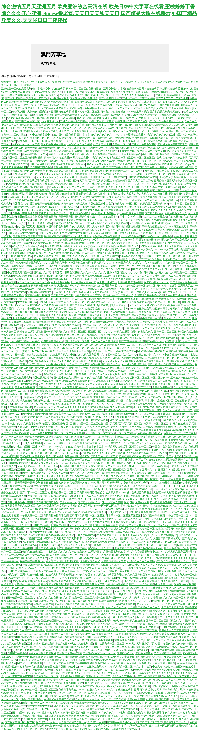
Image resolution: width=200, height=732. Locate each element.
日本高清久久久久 (119, 564)
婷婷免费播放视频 (111, 210)
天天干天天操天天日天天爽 (40, 147)
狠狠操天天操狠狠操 (181, 449)
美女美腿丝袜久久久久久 (181, 430)
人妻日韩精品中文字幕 (60, 558)
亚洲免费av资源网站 (74, 220)
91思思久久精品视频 (89, 115)
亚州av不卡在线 (68, 479)
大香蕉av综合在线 (90, 561)
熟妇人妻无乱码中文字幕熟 (159, 535)
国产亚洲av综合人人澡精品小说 (70, 706)
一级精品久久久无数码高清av (69, 292)
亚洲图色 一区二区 (158, 449)
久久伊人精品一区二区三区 (27, 174)
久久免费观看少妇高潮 (19, 486)
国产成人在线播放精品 (67, 512)
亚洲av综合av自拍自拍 (128, 161)
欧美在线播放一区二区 (27, 449)
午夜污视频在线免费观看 (59, 269)
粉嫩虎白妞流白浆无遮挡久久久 (63, 170)
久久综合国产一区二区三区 (150, 640)
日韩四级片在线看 (167, 285)
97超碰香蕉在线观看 (151, 246)
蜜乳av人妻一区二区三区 (86, 111)
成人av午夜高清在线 (114, 275)
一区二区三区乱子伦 (181, 699)
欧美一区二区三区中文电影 (134, 266)
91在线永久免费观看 (71, 390)
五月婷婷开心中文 (151, 256)
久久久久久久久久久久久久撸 (33, 282)
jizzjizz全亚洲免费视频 (141, 308)
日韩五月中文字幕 (48, 312)
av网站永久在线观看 (90, 361)
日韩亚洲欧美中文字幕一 (125, 729)
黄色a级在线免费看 (51, 683)
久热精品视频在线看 (59, 607)
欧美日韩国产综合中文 (55, 509)
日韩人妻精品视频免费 (94, 541)
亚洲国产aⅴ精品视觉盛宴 (171, 469)
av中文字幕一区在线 (135, 663)
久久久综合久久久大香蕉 (114, 308)
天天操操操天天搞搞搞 (87, 177)
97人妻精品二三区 (123, 292)
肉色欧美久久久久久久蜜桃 (72, 407)
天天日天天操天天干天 (149, 722)
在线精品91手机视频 (117, 259)
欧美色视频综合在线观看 (168, 653)
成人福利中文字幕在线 (72, 676)
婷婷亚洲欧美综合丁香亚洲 (98, 147)
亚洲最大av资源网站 (182, 364)
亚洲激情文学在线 (77, 417)
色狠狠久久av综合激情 (175, 157)
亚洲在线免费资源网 (156, 587)
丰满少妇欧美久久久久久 (168, 348)
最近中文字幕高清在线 (22, 289)
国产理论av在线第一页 (146, 715)
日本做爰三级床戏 (82, 151)
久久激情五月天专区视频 (31, 226)
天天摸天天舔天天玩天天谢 (28, 236)
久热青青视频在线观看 (115, 528)
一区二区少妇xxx (160, 377)
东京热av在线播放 (62, 193)
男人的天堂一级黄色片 (84, 187)
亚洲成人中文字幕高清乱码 (173, 144)
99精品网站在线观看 (116, 446)
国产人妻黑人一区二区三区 (61, 679)
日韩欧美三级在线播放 (29, 216)
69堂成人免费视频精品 (134, 364)
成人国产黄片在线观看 (45, 256)
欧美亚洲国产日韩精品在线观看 (108, 371)
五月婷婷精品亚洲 (125, 157)
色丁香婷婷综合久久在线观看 (48, 88)
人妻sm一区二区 (121, 144)
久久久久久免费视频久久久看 (73, 351)
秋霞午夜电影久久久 (176, 213)
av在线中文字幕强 (155, 151)
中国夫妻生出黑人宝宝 (13, 706)
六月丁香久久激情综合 (142, 108)
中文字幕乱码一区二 (185, 374)
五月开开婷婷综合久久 (122, 617)
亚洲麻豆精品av (183, 492)
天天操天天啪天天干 (89, 479)
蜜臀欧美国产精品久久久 (68, 321)
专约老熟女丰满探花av (103, 213)
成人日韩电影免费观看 (166, 499)
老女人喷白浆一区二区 (134, 397)
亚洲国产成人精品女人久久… (99, 637)
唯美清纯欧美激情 (43, 115)
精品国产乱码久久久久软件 (128, 170)
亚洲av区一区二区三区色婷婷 (138, 98)
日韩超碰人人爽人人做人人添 (160, 272)
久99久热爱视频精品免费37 (104, 387)
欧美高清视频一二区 (52, 656)
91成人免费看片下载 (159, 206)
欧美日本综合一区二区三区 (42, 627)
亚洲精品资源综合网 (170, 115)
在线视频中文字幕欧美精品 (59, 699)
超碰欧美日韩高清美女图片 (178, 344)
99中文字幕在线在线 (71, 233)
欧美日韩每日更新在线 (134, 374)
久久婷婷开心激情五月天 (86, 279)
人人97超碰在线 (159, 193)
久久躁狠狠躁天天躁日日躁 (133, 683)
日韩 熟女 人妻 (20, 203)
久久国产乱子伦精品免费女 (174, 197)
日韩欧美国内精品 (168, 371)
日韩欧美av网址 (66, 118)
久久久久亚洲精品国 (81, 729)
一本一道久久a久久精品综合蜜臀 (78, 256)
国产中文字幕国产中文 (34, 413)
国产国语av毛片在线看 (110, 663)
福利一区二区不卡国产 (32, 170)
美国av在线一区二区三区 (49, 197)
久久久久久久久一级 (95, 344)
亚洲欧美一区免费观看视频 (16, 88)
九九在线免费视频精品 (13, 643)
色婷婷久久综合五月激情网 (173, 138)
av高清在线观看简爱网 (147, 676)
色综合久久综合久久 (38, 495)
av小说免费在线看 (149, 706)
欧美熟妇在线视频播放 (89, 551)
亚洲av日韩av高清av (163, 128)
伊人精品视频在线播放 (53, 144)
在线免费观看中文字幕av (88, 295)
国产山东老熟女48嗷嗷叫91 (45, 206)
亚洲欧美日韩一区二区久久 (179, 656)
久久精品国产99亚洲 (109, 679)
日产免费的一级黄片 (135, 509)
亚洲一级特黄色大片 (185, 614)
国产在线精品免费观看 (44, 118)
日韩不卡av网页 (107, 518)
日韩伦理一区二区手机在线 (118, 295)
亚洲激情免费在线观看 (27, 344)
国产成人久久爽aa (43, 272)
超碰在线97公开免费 (83, 614)
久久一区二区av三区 (77, 105)
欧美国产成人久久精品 (165, 190)
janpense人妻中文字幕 (124, 627)
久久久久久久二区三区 (162, 266)
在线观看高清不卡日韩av (42, 361)
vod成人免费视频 (60, 282)
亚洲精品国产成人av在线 (101, 128)
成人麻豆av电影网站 (138, 610)
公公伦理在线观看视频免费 (175, 706)
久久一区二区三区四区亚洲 (98, 555)
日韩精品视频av (102, 729)
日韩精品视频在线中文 (69, 147)
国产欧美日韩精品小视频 (89, 430)
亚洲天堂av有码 (110, 620)
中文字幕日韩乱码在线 (152, 436)
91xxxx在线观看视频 (88, 308)
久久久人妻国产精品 (54, 663)
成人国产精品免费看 (64, 134)
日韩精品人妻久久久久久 (174, 715)
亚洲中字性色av (113, 495)
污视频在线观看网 (154, 712)
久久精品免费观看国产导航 (109, 574)
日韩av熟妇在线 (28, 124)
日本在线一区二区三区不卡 (176, 676)
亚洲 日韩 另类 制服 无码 (147, 689)
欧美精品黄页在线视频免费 (48, 486)
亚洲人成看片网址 (115, 118)
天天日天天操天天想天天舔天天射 (55, 177)
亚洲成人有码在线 (53, 174)
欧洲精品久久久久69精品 (122, 131)
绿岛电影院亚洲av (126, 384)
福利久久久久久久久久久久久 (96, 591)
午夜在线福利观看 (141, 486)
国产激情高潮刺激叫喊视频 (82, 663)
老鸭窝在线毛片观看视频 (106, 236)
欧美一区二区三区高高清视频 (88, 597)
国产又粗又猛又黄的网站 (93, 229)
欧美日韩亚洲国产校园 (73, 712)
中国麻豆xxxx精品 (152, 318)
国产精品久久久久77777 (14, 535)
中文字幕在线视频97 (153, 262)
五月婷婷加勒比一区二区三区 (78, 252)
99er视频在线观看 (59, 98)
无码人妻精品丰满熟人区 (48, 92)
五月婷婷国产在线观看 (144, 138)
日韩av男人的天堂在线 (176, 518)
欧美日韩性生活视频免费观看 (86, 275)
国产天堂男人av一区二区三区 (182, 321)
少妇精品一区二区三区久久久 (31, 279)
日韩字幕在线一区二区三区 (142, 371)
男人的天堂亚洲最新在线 (163, 463)
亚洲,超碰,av (34, 643)
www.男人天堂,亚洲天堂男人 (106, 482)
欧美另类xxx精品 (97, 722)
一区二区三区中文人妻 (40, 394)
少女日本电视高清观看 (92, 709)
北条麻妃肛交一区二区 (110, 328)
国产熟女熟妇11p (154, 213)
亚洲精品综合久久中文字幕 (182, 151)
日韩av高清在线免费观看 (62, 715)
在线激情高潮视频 (162, 220)
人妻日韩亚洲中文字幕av (31, 427)
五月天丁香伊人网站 (91, 223)
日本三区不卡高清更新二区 (66, 541)
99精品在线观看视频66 (150, 433)
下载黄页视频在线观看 (131, 151)
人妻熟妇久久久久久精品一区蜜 (168, 597)
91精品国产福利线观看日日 (32, 187)
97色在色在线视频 (92, 610)
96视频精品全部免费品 (39, 292)
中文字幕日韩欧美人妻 (180, 453)
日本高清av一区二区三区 (143, 200)
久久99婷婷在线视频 (137, 453)
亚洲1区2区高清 (104, 252)
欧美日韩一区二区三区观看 (30, 489)
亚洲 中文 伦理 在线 (130, 216)
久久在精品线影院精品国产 (52, 505)
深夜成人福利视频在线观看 (32, 328)
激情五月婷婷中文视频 (77, 587)
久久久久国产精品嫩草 (137, 574)
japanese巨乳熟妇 (117, 390)
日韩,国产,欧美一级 (22, 105)
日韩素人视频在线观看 (66, 272)
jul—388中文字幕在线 (167, 249)
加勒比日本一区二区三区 (21, 210)
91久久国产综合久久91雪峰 (177, 147)
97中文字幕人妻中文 (70, 259)
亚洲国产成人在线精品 (29, 469)
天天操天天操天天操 (62, 295)
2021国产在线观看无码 (107, 614)
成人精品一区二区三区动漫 (127, 174)
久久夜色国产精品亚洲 (43, 571)
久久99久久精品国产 (135, 206)
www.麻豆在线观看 (178, 226)
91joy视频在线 (182, 535)
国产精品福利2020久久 (121, 420)
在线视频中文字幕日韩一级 (42, 532)
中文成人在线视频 (146, 617)
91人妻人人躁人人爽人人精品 (132, 193)
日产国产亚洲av (68, 463)
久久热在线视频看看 (54, 335)
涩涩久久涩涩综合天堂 (27, 108)
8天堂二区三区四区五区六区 (85, 331)
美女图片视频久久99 (162, 252)
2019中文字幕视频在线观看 (118, 689)
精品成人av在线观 (136, 118)
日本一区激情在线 (172, 269)
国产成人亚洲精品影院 (167, 229)
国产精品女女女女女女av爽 (122, 354)
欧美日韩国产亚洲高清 (110, 719)
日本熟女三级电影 (110, 358)
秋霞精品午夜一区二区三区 (139, 328)
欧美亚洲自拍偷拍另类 (79, 154)
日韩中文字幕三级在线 (32, 358)
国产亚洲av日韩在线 (33, 472)
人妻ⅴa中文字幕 (136, 699)
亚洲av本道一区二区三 (98, 676)
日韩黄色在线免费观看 (27, 151)
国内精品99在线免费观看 (151, 351)
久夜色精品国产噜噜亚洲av (127, 338)
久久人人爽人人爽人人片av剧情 (87, 226)
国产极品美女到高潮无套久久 (166, 111)
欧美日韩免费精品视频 (181, 495)
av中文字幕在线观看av (39, 440)
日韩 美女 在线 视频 (148, 627)
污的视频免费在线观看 (84, 443)
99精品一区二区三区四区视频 (100, 578)
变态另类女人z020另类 (44, 243)
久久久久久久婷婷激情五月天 (138, 95)
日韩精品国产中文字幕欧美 (79, 594)
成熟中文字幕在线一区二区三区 (32, 476)
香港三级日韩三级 (75, 656)
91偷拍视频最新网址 (168, 105)
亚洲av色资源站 (158, 92)
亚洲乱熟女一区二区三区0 (172, 223)
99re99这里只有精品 (138, 111)
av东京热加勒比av (73, 410)
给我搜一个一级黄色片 (58, 427)
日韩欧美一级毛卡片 (49, 459)
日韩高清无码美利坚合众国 (149, 295)
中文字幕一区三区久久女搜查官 (117, 239)
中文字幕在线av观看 (169, 187)
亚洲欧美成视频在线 (18, 571)
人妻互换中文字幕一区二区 (180, 604)
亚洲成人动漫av (85, 568)
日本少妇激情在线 (135, 545)
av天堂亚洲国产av (107, 282)
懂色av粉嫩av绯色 (144, 670)
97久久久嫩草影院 (187, 266)
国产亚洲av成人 (178, 466)
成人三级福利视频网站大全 (35, 400)
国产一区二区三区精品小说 (35, 101)
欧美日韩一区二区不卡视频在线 (55, 673)
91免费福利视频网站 (53, 249)
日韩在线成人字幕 (52, 449)
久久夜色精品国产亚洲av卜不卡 (30, 446)
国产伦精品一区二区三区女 (66, 141)
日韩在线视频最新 (126, 532)
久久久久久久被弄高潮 (154, 216)
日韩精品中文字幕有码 (84, 427)
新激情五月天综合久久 (77, 371)
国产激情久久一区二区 (27, 121)
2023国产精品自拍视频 (80, 262)
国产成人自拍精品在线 (13, 292)
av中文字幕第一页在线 (174, 354)
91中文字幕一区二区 (177, 515)
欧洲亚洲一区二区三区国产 (88, 495)
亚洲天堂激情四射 (46, 289)
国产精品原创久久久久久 (151, 381)
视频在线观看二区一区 (87, 476)
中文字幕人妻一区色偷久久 (30, 308)
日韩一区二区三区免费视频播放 (84, 88)
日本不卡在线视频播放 (122, 298)
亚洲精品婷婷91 (88, 206)
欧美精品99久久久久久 (64, 190)
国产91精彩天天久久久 (55, 331)
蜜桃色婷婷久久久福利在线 (157, 236)
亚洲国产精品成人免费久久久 (62, 358)
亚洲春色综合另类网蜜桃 (74, 121)
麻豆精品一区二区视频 (37, 295)
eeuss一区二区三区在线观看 (84, 183)
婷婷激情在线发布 (138, 650)
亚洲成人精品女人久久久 (164, 696)
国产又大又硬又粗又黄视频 (80, 469)
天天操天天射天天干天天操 (58, 216)
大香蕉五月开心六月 (68, 285)
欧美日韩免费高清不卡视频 (103, 381)
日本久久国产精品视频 (107, 568)
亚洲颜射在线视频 (73, 92)
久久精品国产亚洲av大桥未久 (137, 249)
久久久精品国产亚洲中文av (91, 354)
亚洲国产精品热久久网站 (136, 495)
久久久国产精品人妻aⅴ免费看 (136, 404)
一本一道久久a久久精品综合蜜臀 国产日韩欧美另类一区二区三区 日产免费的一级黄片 (120, 167)
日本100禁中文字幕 (90, 436)
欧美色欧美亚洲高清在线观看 (142, 88)
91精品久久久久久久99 (156, 134)
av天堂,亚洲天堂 (102, 144)
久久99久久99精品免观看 (115, 331)
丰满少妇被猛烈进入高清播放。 (110, 305)
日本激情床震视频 (155, 400)
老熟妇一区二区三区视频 (93, 413)
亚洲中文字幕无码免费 (182, 532)
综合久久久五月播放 (123, 676)
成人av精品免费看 (131, 318)
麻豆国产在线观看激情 (93, 512)
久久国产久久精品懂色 (134, 449)
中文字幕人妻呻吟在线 (75, 387)
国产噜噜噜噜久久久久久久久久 (94, 134)
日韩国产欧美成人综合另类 (144, 312)
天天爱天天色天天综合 (39, 223)
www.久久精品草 (83, 574)
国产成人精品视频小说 (24, 275)
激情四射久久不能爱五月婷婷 (131, 121)
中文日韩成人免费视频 (28, 725)
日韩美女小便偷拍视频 (113, 111)
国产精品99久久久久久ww (146, 269)
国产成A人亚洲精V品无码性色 (44, 381)
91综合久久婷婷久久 (23, 298)
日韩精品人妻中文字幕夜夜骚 (166, 610)
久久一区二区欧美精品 (90, 499)
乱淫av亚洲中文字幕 (138, 335)
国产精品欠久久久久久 (93, 571)
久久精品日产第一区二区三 (100, 466)
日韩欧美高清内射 (35, 269)
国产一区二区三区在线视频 (28, 404)
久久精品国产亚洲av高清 (156, 624)
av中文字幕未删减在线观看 (128, 134)
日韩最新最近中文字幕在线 (22, 233)
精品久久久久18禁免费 (27, 305)
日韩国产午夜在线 (85, 216)
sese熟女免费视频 (106, 246)
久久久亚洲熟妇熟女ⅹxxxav (78, 449)
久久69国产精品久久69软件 (45, 161)
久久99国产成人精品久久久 (158, 614)
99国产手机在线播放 (179, 118)
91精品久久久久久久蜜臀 (26, 144)
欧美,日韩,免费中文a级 (136, 502)
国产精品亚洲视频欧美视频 (158, 427)
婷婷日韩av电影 (31, 564)
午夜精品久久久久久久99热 (61, 551)
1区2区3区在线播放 (176, 400)
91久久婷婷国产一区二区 (174, 581)
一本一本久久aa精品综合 (59, 702)
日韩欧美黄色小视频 (44, 548)
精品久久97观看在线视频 (119, 430)
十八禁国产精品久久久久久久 (144, 607)
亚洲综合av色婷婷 (35, 266)
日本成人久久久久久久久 (162, 210)
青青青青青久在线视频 (17, 285)
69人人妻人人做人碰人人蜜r (27, 246)
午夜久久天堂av (57, 154)
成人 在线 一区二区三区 (116, 108)
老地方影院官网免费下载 (18, 676)
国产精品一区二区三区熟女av (140, 719)
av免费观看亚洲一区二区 (156, 174)
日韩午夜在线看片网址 (29, 331)
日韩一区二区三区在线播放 (47, 220)
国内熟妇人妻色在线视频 (84, 98)
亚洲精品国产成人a (70, 312)
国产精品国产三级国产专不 (70, 394)
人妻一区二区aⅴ (49, 348)
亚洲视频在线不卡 (119, 197)
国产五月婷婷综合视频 (131, 341)
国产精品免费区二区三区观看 (100, 683)
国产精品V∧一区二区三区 (72, 128)
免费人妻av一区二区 (125, 203)
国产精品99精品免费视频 (90, 118)
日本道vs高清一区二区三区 (74, 348)
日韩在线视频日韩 (30, 348)
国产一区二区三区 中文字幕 (68, 433)
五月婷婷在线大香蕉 (151, 548)
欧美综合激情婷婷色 (96, 197)
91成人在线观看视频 (167, 407)
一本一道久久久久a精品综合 (168, 489)
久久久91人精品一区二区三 (178, 410)
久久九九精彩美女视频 (110, 206)
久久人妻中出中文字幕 (155, 289)
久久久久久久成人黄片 (139, 275)
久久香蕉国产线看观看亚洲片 (130, 417)
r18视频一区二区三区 (80, 318)
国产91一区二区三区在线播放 (151, 440)
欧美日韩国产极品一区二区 (106, 95)
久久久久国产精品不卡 (54, 262)
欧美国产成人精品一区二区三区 (134, 637)
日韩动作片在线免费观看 (143, 101)
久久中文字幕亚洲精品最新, (67, 578)
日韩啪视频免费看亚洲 (19, 463)
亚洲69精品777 (145, 633)
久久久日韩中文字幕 (104, 193)
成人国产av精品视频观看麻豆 (62, 561)
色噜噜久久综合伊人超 (27, 584)
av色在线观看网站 (74, 384)
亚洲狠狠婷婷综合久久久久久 (121, 410)
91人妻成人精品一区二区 (119, 666)
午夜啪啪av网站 (16, 193)
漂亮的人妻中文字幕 (149, 354)
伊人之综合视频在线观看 (97, 338)
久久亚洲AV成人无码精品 (79, 249)
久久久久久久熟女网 (99, 174)
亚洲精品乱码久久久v (50, 410)
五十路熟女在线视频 (176, 423)
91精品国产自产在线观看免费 (145, 259)
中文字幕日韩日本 (88, 190)
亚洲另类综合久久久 (21, 115)
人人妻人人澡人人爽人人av (100, 384)
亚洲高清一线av (45, 512)
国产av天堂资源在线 (16, 98)
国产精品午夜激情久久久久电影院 (120, 436)
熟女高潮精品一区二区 (34, 154)
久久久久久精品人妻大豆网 (116, 279)
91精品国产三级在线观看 (18, 371)
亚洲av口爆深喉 (67, 650)
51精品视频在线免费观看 (104, 587)
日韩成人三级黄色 (38, 98)
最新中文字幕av (38, 607)
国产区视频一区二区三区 (166, 472)
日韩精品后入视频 (58, 696)
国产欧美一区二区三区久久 (22, 597)
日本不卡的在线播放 (130, 154)
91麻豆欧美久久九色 (174, 259)
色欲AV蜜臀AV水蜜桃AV (58, 404)
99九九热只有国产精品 (113, 177)
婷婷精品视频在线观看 (181, 167)
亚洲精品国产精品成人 (19, 256)
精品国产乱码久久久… (150, 394)
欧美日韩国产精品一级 (139, 489)
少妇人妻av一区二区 (78, 302)
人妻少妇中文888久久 (50, 384)
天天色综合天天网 (157, 118)
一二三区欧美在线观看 (183, 666)
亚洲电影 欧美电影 (11, 430)
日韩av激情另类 (169, 709)
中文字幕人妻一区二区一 (64, 180)
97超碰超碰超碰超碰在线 (18, 604)
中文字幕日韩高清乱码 (82, 696)
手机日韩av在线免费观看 (156, 154)
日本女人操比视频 (132, 614)
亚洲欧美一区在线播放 (142, 325)
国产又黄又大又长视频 (54, 318)
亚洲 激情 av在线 (82, 193)
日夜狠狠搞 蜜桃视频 (125, 394)
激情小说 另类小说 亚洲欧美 (102, 124)
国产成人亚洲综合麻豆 (156, 170)
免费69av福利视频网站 (90, 200)
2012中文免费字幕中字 (39, 134)
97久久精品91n (174, 381)
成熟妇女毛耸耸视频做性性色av (84, 108)
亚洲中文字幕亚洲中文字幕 (142, 469)
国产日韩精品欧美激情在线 (72, 548)
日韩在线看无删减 (147, 384)
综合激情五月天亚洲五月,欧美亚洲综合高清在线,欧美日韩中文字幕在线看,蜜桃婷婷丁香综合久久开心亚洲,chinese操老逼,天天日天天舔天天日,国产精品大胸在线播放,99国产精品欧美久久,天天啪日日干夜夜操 (99, 13)
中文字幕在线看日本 (107, 216)
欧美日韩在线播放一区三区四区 (165, 509)
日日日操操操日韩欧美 (43, 285)
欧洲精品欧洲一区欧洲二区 (140, 285)
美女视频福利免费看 (141, 190)
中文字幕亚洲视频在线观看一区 (132, 252)
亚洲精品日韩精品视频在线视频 (123, 226)
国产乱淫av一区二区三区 (104, 456)
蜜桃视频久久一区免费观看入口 (123, 141)
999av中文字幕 (160, 495)
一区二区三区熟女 (126, 433)
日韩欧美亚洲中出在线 (100, 203)
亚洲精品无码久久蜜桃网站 (101, 289)
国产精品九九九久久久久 (171, 124)
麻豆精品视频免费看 (114, 551)
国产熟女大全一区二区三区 (122, 344)
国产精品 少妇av (39, 591)
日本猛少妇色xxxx (168, 200)
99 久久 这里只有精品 (40, 666)
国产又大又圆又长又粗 (29, 335)
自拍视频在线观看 (173, 305)
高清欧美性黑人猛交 (49, 124)
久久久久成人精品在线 (131, 587)
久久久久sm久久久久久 (93, 272)
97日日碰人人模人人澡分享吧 (93, 650)
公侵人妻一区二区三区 (101, 121)
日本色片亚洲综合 (175, 295)
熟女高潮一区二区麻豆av (107, 449)
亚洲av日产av (157, 456)
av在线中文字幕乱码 (79, 617)
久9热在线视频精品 (166, 459)
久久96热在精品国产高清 (67, 670)
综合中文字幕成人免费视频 (182, 640)
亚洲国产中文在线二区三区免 (173, 512)
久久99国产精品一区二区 (179, 262)
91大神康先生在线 (131, 236)
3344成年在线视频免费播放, (173, 101)
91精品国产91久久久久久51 (102, 712)
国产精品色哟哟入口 (150, 522)
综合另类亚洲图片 (72, 564)
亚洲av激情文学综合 (71, 344)
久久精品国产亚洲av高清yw (153, 203)
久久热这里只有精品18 (19, 407)
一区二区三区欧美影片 (22, 640)
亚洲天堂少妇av (99, 131)
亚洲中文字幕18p (153, 518)
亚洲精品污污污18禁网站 (184, 134)
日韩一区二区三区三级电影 (50, 367)
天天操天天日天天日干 (117, 472)
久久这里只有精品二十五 (61, 354)
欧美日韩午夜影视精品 (97, 92)
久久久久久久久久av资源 (54, 239)
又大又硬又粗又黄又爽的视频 (118, 361)
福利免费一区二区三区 (84, 328)
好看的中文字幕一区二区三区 (176, 292)
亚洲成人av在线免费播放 (184, 377)
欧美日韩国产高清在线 (39, 167)
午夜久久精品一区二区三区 (61, 308)
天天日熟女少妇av (74, 197)
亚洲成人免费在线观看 (143, 144)
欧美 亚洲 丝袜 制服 (21, 692)
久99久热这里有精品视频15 (63, 229)
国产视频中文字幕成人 (152, 321)
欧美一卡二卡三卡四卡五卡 (89, 446)
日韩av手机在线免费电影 (144, 115)
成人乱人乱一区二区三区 (21, 197)
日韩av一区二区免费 (114, 610)
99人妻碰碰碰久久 (130, 256)
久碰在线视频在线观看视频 (151, 298)
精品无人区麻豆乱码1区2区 (57, 423)
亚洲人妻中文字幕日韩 (99, 292)
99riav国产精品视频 (35, 528)
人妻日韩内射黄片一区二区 (116, 183)
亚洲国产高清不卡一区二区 (102, 220)
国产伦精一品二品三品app (176, 164)
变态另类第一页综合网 (135, 482)
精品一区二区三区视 (153, 161)
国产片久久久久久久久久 (23, 312)
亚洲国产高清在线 (122, 164)
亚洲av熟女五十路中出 (32, 364)
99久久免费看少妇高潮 (115, 223)
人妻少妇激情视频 (41, 686)
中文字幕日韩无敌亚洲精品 (56, 151)
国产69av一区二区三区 (116, 200)
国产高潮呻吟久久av (117, 597)
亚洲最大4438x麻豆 (157, 466)
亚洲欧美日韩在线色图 (38, 193)
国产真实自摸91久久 (89, 502)
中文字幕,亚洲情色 (46, 128)
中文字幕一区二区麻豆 (145, 479)
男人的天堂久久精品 (31, 509)
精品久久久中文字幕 (73, 124)
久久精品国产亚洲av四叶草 (50, 105)
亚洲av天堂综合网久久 (167, 308)
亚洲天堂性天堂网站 (12, 555)
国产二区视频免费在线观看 (48, 371)
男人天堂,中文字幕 (104, 262)
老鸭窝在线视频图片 (33, 551)
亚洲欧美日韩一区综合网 (23, 410)
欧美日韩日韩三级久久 (177, 394)
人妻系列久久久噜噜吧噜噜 (170, 591)
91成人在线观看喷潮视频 (135, 302)
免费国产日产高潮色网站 (167, 538)
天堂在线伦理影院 (20, 131)
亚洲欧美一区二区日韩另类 (161, 545)
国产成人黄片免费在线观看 (116, 269)
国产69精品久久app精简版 (159, 341)
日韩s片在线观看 (146, 105)
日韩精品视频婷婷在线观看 (142, 177)
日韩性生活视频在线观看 (95, 522)
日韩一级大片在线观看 (56, 157)
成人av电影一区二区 (44, 407)
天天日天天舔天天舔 (66, 115)
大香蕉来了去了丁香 (125, 351)
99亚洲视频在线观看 (59, 111)
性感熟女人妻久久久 (68, 138)
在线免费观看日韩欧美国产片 (172, 528)
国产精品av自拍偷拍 (33, 679)
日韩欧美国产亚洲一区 (160, 374)
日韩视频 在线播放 (139, 696)
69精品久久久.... (145, 558)
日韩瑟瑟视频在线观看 (105, 525)
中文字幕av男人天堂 (57, 472)
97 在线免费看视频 (98, 407)
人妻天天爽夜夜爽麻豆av (44, 95)
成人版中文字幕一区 (68, 571)
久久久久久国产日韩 (80, 525)
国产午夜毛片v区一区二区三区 (42, 338)
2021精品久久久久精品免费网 (134, 660)
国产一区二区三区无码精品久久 (171, 331)
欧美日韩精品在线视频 (95, 420)
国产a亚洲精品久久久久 (98, 627)
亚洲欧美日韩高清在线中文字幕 (133, 128)
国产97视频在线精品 (159, 364)
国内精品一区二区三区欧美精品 (91, 423)
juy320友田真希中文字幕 (170, 108)
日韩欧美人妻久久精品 (79, 305)
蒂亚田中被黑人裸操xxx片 (19, 92)
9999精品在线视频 (105, 594)
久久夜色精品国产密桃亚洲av (167, 660)
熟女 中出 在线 (169, 315)
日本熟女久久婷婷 (32, 397)
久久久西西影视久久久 (27, 683)
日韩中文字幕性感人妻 (24, 213)
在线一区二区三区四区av (64, 633)
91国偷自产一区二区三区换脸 (33, 141)
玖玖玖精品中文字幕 (62, 101)
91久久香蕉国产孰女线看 (86, 620)
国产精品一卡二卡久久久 (33, 715)
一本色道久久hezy (92, 689)
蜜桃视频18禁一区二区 (120, 715)
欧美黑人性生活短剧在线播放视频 (130, 92)
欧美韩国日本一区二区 (93, 325)
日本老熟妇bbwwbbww (92, 538)
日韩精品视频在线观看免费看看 (160, 141)
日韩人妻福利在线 (58, 183)
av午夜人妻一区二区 (31, 515)
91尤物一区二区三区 (174, 256)
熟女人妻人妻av (23, 259)
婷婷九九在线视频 (37, 354)
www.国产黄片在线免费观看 (180, 161)
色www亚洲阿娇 (157, 417)
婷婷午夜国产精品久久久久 (105, 364)
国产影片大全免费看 (171, 243)
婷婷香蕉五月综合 (90, 489)
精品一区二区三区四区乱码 (134, 525)
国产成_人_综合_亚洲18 (78, 236)
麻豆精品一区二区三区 (98, 604)
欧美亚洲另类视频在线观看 (70, 604)
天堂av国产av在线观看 (37, 568)
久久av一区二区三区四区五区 (98, 400)
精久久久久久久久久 (141, 538)
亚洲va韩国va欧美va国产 (168, 476)
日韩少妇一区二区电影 (129, 594)
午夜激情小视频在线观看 (106, 318)
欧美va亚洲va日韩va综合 (23, 673)
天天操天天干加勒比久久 (151, 131)
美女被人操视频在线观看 (66, 325)
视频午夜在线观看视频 (13, 440)
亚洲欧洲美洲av (122, 138)
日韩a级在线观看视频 (101, 105)
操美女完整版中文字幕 (39, 706)
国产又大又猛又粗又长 (98, 164)
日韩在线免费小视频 (75, 725)
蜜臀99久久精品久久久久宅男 (114, 187)
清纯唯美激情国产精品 (28, 262)
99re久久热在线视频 (143, 229)
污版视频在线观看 (170, 88)
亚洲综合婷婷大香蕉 (114, 88)
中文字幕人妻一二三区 (13, 670)
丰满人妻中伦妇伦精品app (24, 239)
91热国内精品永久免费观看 (84, 239)
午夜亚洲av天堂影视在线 (67, 522)
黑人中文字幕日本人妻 (13, 223)
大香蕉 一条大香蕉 (163, 492)
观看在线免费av (170, 420)
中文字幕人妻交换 (58, 729)
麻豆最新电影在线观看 (36, 617)
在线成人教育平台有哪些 (59, 574)
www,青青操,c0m (50, 121)
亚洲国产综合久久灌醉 (144, 187)
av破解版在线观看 (134, 702)
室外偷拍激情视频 (124, 640)
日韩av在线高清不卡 (125, 105)
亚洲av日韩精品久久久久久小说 (124, 272)
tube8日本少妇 (98, 348)
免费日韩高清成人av (52, 341)
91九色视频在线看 (12, 325)
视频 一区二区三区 (64, 430)
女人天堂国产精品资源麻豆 (20, 505)
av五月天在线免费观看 (147, 420)
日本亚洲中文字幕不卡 (83, 282)
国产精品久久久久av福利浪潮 (112, 101)
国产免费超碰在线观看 (53, 305)
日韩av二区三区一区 (36, 696)
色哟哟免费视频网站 (132, 358)
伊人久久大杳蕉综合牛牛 (172, 679)
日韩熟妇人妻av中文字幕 (115, 115)
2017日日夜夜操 (18, 361)
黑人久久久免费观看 (93, 141)
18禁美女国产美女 (53, 469)
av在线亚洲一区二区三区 (99, 394)
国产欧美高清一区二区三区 (105, 302)
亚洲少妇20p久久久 (131, 505)
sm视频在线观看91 (80, 157)
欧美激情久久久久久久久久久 (155, 673)
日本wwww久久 (128, 381)
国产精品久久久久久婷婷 (15, 138)
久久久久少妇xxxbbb (95, 390)
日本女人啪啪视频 (25, 387)
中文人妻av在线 (164, 584)
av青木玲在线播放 (118, 541)
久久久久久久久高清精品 (104, 341)
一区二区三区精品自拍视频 (126, 692)
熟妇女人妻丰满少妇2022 (183, 289)
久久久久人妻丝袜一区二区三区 (132, 377)
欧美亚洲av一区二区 (33, 702)
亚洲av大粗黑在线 (174, 246)
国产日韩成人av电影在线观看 (108, 367)
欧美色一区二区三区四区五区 (41, 689)
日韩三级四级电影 (48, 233)
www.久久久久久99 (179, 505)
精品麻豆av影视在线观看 (54, 584)
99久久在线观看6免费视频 (99, 377)
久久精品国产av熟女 (97, 298)
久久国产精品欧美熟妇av (147, 164)
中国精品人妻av (178, 686)
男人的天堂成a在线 (118, 325)
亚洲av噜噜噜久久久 (128, 246)
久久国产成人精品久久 (113, 476)
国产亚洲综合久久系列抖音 (75, 95)
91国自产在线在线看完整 (166, 446)
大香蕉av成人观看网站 (107, 249)
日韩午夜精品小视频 (174, 689)
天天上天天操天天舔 (85, 702)
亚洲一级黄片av (69, 206)
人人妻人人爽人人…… (159, 568)
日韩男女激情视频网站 (17, 95)
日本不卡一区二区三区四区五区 (82, 486)
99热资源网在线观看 (112, 509)
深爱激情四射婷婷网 (166, 95)
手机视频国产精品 (54, 236)
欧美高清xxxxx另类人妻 (74, 203)
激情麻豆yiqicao (95, 315)
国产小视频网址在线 (110, 98)
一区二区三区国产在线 (149, 157)
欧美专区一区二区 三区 (42, 138)
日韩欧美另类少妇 (39, 164)
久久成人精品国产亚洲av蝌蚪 (179, 551)
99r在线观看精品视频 (19, 118)
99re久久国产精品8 (15, 354)
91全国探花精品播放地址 (72, 243)
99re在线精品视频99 (93, 259)
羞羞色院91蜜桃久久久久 (107, 397)
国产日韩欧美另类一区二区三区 (162, 358)
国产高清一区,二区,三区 (50, 594)
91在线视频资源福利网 (130, 282)
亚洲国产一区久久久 (113, 285)
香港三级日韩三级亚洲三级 (45, 203)
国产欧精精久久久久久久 (71, 289)
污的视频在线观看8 (128, 578)
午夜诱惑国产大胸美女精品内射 (29, 111)
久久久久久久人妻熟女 (82, 246)
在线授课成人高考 (90, 210)
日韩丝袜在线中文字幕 (19, 502)
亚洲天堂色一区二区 (140, 446)
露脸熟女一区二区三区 (100, 548)
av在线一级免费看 (85, 101)
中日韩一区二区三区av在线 (147, 183)
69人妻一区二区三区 (180, 203)
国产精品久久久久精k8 (48, 387)
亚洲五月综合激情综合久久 (53, 213)
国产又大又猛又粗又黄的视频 (172, 98)
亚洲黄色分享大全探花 (78, 367)
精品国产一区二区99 (150, 344)
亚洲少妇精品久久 (11, 154)
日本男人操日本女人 (119, 229)
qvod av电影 (17, 338)
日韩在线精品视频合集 (174, 361)
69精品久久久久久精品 (79, 144)
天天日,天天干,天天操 (91, 180)
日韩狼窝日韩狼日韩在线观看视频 (137, 124)
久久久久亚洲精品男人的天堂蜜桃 (67, 315)
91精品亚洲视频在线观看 (23, 384)
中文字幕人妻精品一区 (19, 272)
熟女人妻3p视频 (54, 456)
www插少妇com (26, 466)
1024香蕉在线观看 (149, 243)
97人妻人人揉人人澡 (59, 187)
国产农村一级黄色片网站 (38, 436)
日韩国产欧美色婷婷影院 (130, 400)
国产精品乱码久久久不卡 (124, 243)
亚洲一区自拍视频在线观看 (98, 321)
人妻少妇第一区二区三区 (166, 275)
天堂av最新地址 (62, 167)
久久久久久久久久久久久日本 (26, 374)
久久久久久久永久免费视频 (82, 335)
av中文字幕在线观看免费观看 (33, 180)
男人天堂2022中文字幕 (56, 246)
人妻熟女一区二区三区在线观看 (37, 351)
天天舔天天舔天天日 (121, 423)
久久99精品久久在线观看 (143, 223)
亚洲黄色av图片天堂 (165, 180)
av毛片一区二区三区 (98, 243)
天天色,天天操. (174, 456)
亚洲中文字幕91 (169, 627)
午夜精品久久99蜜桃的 (105, 151)
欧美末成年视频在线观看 (101, 161)
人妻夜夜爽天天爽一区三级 (173, 384)
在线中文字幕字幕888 (37, 555)
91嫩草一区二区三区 (166, 541)
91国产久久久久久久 (47, 298)
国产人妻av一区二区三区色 (35, 492)
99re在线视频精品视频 (105, 154)
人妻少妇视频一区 (162, 387)
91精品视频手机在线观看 (112, 335)
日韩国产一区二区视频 (48, 252)
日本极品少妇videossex (146, 292)
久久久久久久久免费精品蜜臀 (134, 220)
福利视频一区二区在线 (77, 341)
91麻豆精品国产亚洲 (157, 699)
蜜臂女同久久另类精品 (32, 456)
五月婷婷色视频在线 (47, 479)
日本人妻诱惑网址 (149, 709)
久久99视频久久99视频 (73, 161)
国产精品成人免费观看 (53, 108)
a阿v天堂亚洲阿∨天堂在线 (131, 466)
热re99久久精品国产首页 (44, 131)
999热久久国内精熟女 (152, 555)
